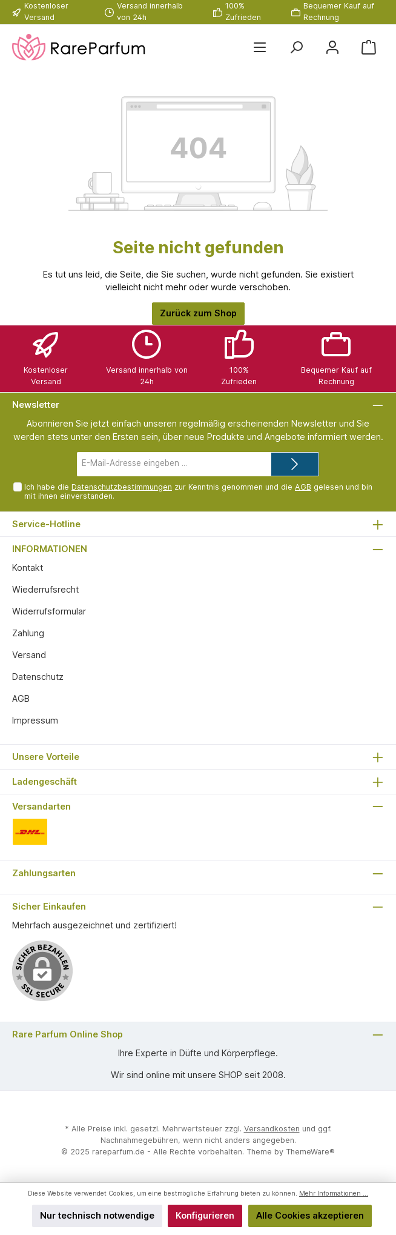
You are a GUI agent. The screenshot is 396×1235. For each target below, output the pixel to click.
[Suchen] (296, 47)
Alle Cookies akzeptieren (310, 1215)
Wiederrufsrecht (45, 589)
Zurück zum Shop (198, 313)
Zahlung (28, 633)
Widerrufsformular (49, 611)
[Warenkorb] (369, 47)
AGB (303, 486)
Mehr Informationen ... (333, 1193)
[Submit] (295, 464)
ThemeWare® (310, 1151)
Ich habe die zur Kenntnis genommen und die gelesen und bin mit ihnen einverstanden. (198, 491)
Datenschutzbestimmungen (121, 486)
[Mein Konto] (332, 47)
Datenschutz (38, 676)
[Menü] (260, 47)
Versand (29, 655)
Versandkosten (272, 1128)
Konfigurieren (205, 1215)
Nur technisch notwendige (97, 1215)
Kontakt (27, 567)
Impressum (35, 720)
